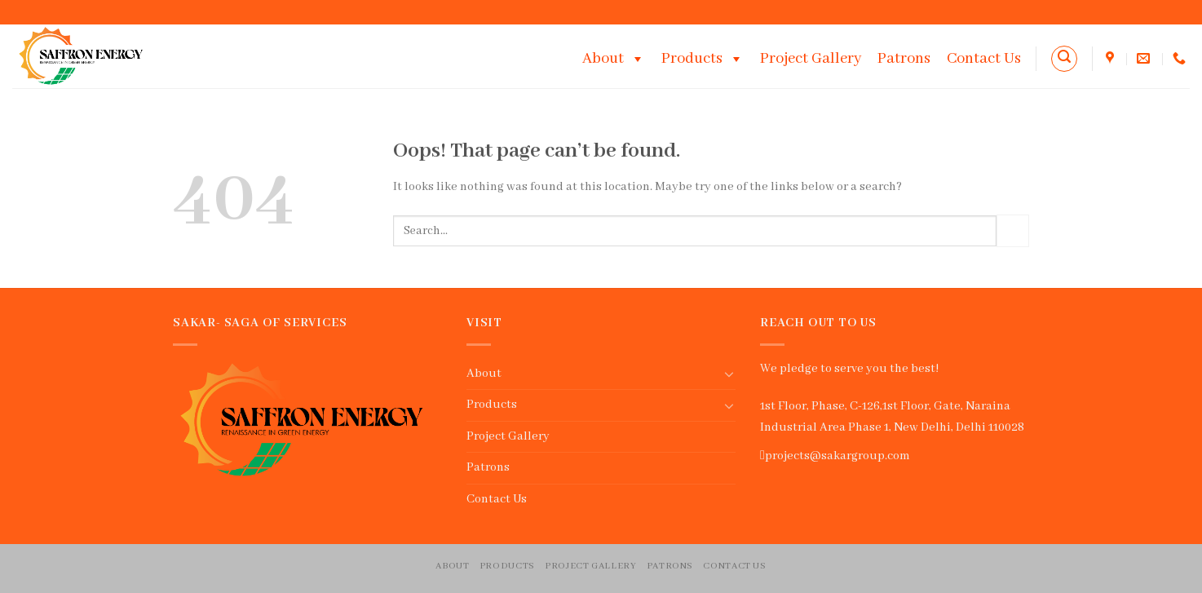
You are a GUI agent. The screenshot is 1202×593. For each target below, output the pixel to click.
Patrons (903, 59)
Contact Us (984, 59)
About (613, 58)
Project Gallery (810, 59)
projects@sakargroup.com (837, 456)
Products (702, 58)
